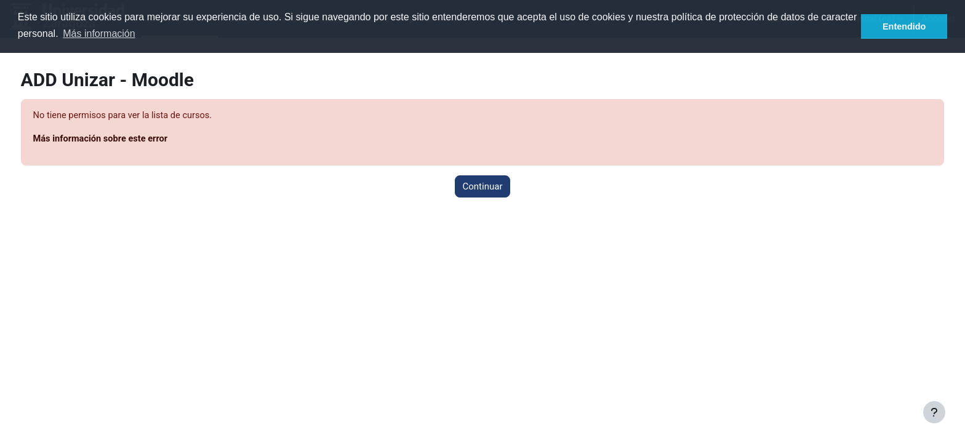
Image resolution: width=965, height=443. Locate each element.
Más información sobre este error (125, 139)
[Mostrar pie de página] (934, 412)
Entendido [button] (904, 26)
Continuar (483, 187)
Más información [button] (99, 33)
